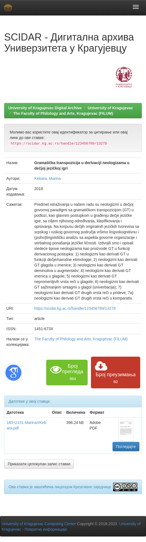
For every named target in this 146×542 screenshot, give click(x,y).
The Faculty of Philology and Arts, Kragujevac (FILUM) (63, 113)
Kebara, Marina (47, 178)
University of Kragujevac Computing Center (39, 524)
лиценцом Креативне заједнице (82, 487)
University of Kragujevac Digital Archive (45, 108)
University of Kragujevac (110, 108)
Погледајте (126, 446)
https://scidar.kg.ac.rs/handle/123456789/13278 (75, 308)
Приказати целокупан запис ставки (39, 464)
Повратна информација (46, 529)
